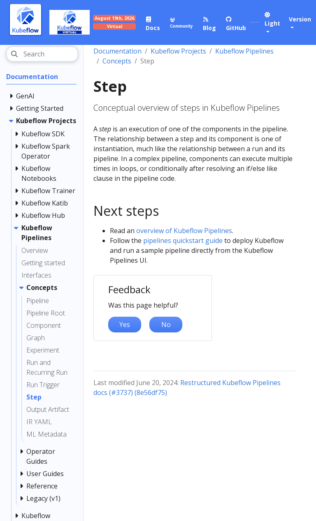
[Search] (42, 54)
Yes (124, 324)
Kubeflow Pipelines (244, 51)
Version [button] (300, 19)
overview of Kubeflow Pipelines (184, 230)
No (166, 324)
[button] (272, 23)
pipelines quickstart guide (183, 240)
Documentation (117, 51)
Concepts (116, 60)
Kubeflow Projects (178, 51)
